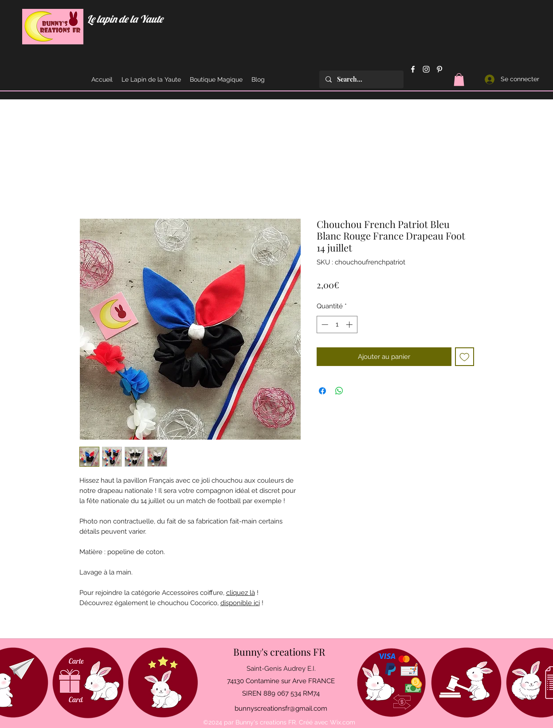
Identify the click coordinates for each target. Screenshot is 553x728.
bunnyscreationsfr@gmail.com (281, 708)
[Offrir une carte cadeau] (88, 682)
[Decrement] (324, 324)
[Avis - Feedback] (163, 682)
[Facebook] (412, 69)
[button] (459, 79)
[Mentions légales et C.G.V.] (466, 682)
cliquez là (240, 593)
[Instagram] (426, 69)
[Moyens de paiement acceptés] (391, 682)
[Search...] (361, 79)
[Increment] (350, 324)
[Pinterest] (439, 69)
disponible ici (240, 603)
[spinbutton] (336, 324)
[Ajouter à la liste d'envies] (464, 356)
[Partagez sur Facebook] (322, 391)
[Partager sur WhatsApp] (339, 391)
